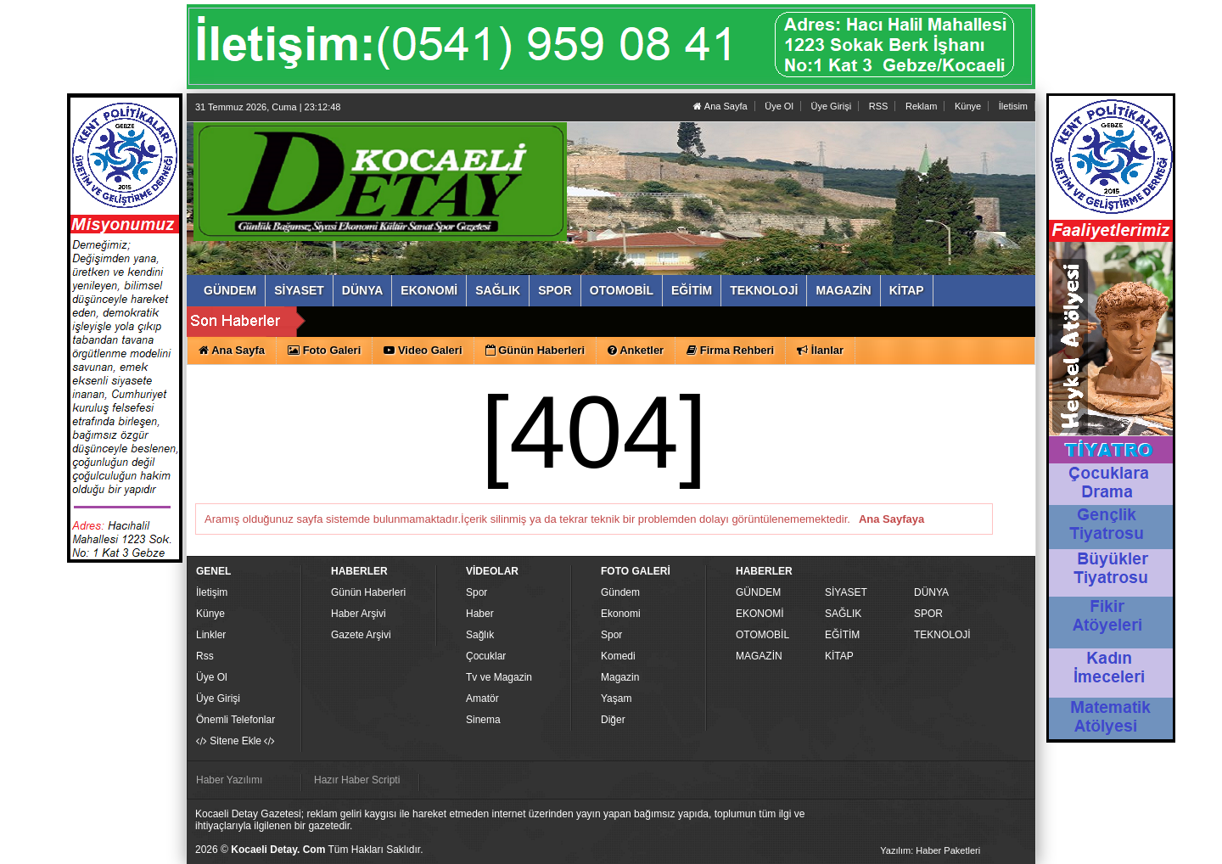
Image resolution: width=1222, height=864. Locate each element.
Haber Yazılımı (229, 780)
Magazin (620, 677)
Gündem (620, 592)
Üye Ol (779, 106)
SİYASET (846, 592)
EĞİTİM (842, 635)
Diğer (613, 720)
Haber (480, 614)
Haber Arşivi (358, 614)
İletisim (1013, 106)
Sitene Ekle (235, 741)
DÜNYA (931, 592)
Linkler (211, 635)
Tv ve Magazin (499, 677)
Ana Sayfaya (891, 519)
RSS (878, 106)
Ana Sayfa (720, 106)
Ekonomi (621, 614)
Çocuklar (486, 656)
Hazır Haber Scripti (357, 780)
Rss (205, 656)
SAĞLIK (843, 614)
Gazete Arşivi (361, 635)
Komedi (618, 656)
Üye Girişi (830, 106)
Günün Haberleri (368, 592)
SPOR (928, 614)
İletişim (211, 592)
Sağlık (480, 635)
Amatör (482, 698)
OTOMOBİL (762, 635)
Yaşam (616, 698)
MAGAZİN (759, 656)
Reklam (921, 106)
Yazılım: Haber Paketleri (930, 850)
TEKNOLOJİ (942, 635)
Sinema (483, 720)
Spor (476, 592)
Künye (968, 106)
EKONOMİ (760, 614)
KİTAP (839, 656)
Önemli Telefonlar (235, 720)
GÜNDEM (758, 592)
